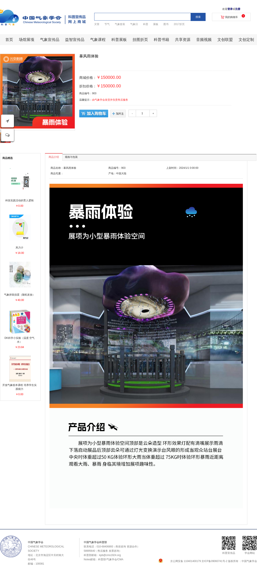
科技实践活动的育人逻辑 (19, 200)
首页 (9, 39)
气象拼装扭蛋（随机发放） (19, 294)
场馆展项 (26, 39)
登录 (230, 8)
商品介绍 (54, 156)
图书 (166, 24)
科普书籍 (161, 39)
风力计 (19, 247)
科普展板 (119, 39)
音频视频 (204, 39)
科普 (145, 24)
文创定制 (246, 39)
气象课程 (98, 39)
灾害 (96, 24)
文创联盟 (225, 39)
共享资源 (182, 39)
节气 (107, 24)
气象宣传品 (49, 39)
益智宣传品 (74, 39)
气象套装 (120, 24)
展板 (155, 24)
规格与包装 (71, 156)
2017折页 (179, 24)
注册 (237, 8)
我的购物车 (231, 17)
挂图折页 (140, 39)
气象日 (134, 24)
